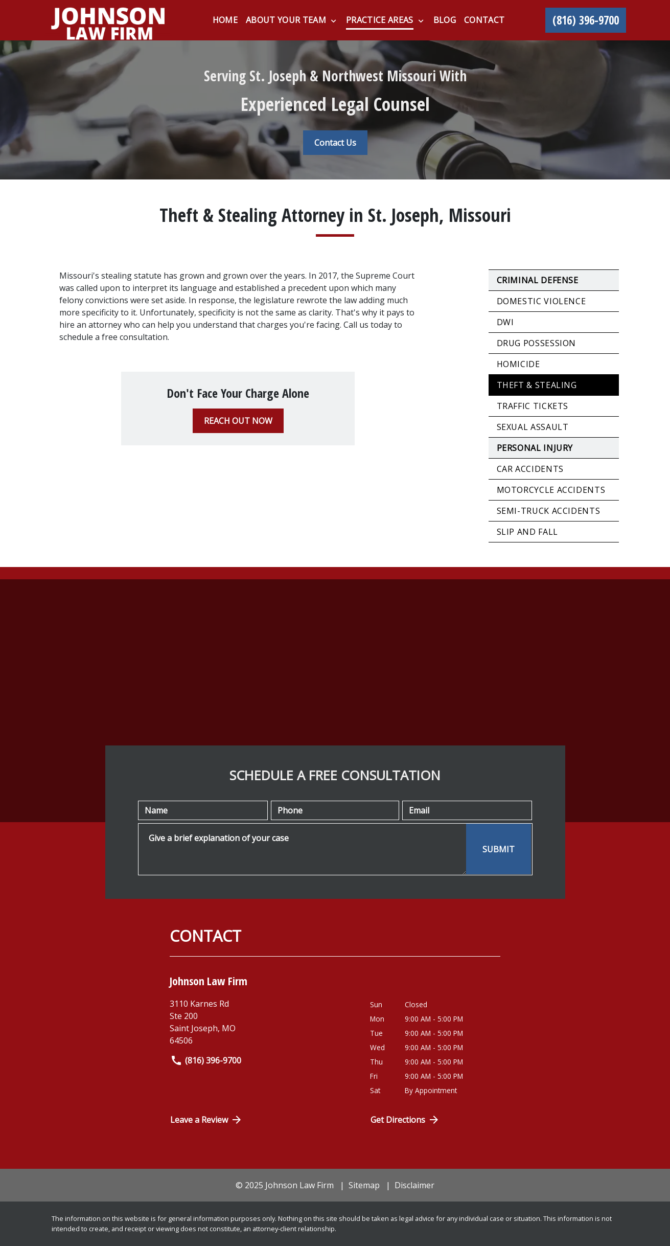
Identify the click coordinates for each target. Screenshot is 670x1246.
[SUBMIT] (498, 849)
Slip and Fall (527, 531)
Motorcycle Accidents (551, 489)
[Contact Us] (335, 142)
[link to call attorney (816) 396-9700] (585, 20)
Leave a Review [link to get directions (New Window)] (206, 1120)
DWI (505, 322)
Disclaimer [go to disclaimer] (414, 1185)
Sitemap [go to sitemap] (364, 1185)
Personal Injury (535, 448)
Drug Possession (536, 343)
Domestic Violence (541, 301)
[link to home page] (108, 20)
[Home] (225, 20)
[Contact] (484, 20)
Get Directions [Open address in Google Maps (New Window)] (405, 1120)
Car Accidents (530, 468)
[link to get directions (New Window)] (262, 1022)
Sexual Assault (533, 427)
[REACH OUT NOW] (238, 421)
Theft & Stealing (537, 385)
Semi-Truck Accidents (548, 510)
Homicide (518, 364)
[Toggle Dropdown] (333, 20)
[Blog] (444, 20)
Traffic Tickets (533, 406)
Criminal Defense (538, 280)
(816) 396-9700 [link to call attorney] (205, 1060)
